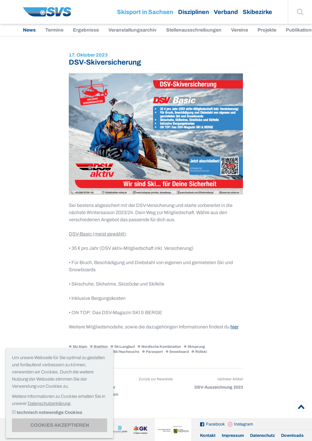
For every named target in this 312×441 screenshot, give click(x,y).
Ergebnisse (86, 29)
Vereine (239, 29)
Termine (54, 29)
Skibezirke (257, 12)
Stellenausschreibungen (193, 29)
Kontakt (208, 435)
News (29, 29)
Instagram (243, 424)
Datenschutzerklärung (49, 403)
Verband (226, 12)
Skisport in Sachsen (145, 12)
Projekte (267, 29)
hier (234, 326)
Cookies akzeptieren (59, 425)
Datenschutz (262, 435)
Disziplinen (193, 12)
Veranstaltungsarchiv (132, 29)
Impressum (233, 435)
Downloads (292, 435)
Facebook (215, 424)
